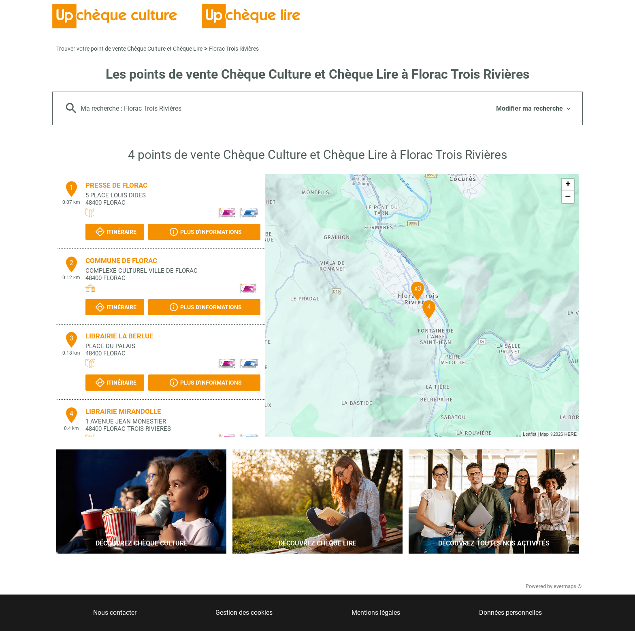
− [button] (568, 197)
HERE (570, 434)
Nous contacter (114, 612)
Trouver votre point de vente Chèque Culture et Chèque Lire (129, 48)
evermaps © (568, 586)
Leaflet (529, 434)
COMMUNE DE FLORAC (121, 261)
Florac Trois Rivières (234, 48)
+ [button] (568, 185)
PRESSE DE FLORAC (116, 185)
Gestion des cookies (244, 612)
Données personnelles (510, 612)
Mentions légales (376, 612)
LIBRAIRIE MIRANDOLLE (123, 411)
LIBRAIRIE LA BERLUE (119, 336)
